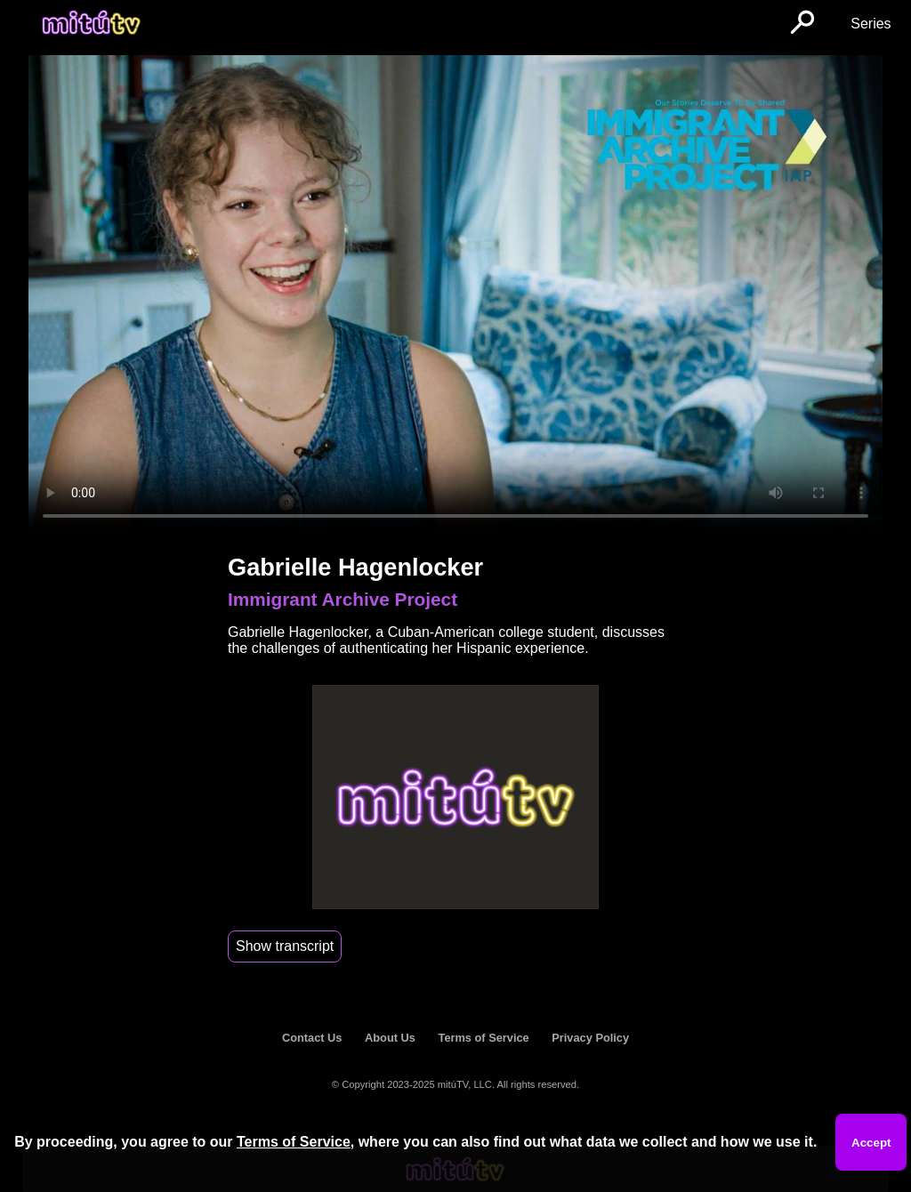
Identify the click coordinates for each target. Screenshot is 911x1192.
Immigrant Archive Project (342, 599)
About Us (390, 1037)
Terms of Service (484, 1037)
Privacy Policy (590, 1037)
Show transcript (285, 946)
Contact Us (312, 1037)
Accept (871, 1142)
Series (871, 23)
